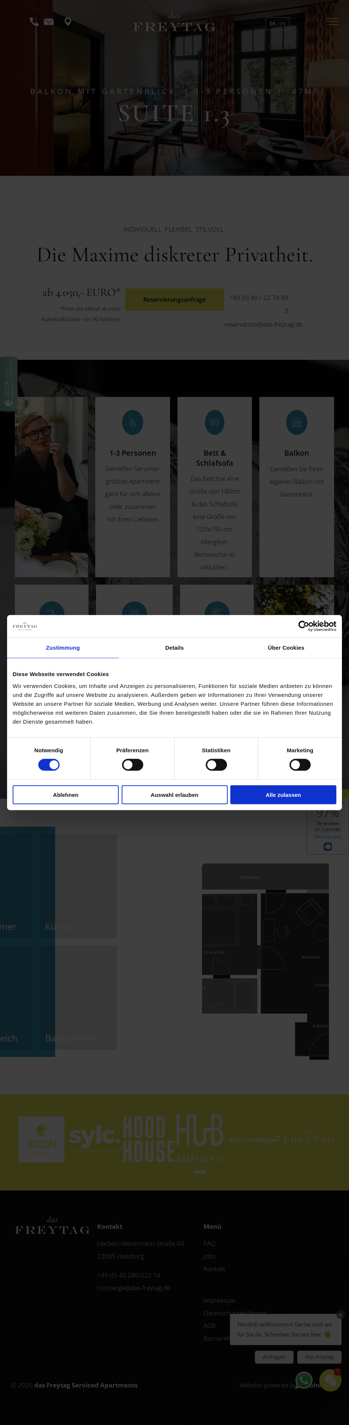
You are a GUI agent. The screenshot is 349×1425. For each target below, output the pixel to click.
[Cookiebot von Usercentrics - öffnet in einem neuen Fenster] (303, 626)
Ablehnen (65, 794)
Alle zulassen (283, 794)
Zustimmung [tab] (63, 647)
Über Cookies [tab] (286, 647)
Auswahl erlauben (174, 794)
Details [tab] (174, 647)
